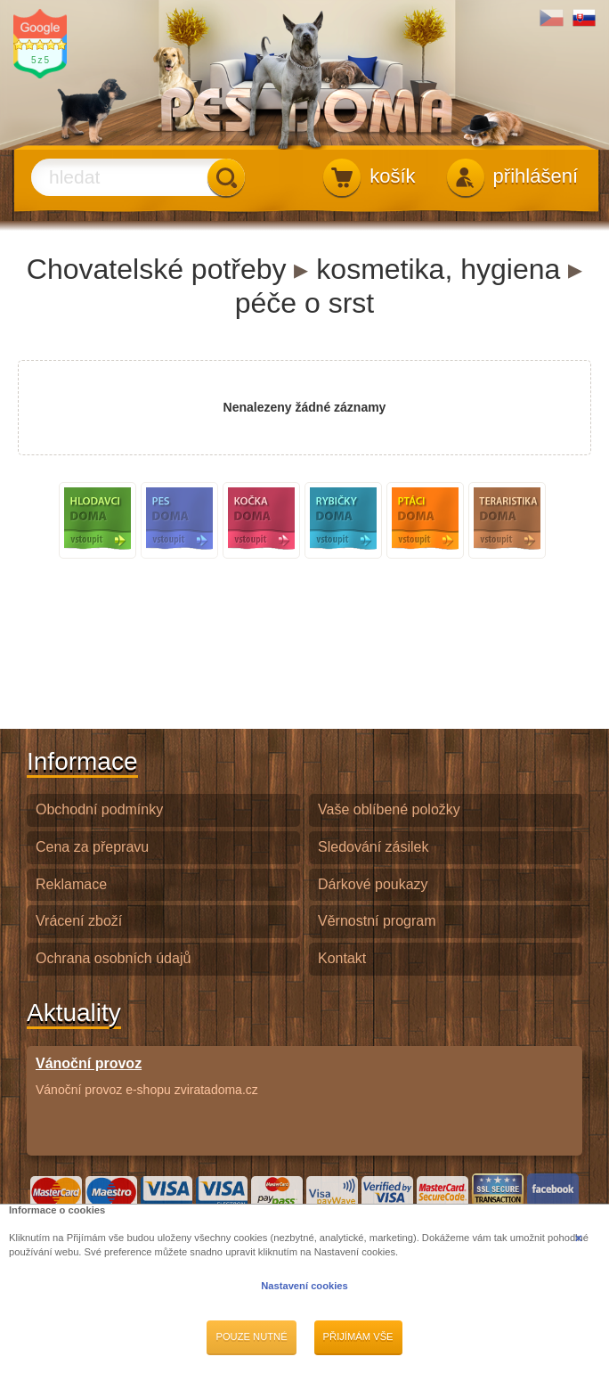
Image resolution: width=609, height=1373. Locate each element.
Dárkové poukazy (373, 884)
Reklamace (71, 884)
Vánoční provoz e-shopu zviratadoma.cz (147, 1076)
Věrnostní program (377, 920)
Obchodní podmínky (99, 809)
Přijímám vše (358, 1336)
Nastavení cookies (304, 1285)
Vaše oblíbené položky (389, 809)
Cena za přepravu (92, 846)
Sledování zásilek (373, 846)
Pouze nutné (251, 1336)
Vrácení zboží (79, 920)
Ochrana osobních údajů (113, 958)
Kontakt (342, 958)
